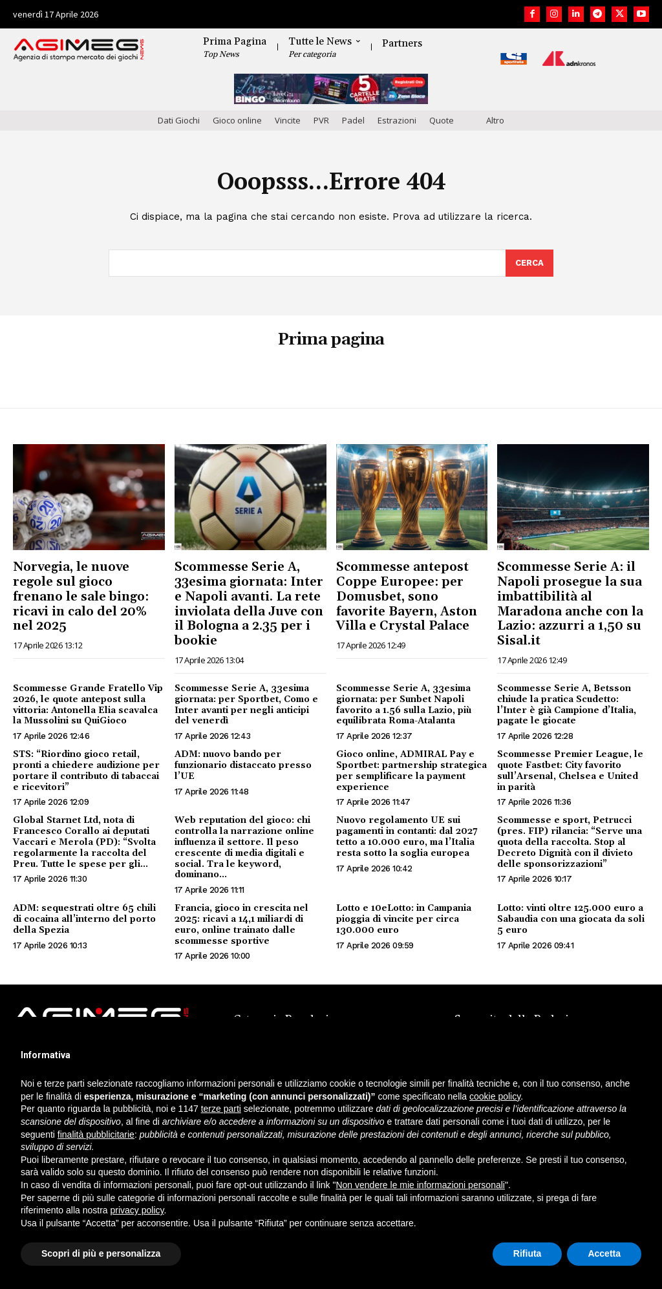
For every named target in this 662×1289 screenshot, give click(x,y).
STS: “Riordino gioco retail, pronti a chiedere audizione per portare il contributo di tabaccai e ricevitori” (86, 771)
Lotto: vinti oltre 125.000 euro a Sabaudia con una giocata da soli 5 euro (571, 919)
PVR (321, 120)
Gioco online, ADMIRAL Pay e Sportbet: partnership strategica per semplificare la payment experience (411, 771)
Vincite (288, 120)
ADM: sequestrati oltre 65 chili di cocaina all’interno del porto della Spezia (84, 919)
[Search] (529, 263)
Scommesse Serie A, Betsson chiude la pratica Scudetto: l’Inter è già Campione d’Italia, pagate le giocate (566, 705)
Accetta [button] (604, 1253)
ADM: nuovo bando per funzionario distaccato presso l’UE (243, 765)
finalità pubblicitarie (96, 1134)
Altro (495, 120)
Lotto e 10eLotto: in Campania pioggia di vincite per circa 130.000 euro (403, 919)
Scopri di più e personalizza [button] (100, 1253)
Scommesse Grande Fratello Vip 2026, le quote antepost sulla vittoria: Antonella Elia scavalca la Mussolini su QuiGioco (88, 705)
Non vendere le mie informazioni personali (420, 1185)
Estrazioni (397, 120)
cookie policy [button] (494, 1096)
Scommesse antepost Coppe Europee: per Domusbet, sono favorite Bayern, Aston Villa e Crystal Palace (406, 596)
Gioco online (237, 120)
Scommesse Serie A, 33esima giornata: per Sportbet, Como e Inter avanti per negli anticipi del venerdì (246, 705)
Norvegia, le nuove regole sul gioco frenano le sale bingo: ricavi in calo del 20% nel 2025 (81, 596)
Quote (441, 120)
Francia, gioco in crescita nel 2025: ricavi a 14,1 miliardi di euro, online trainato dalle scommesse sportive (241, 924)
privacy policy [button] (137, 1210)
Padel (353, 120)
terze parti (221, 1108)
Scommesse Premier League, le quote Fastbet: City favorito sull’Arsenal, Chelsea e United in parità (570, 771)
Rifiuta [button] (527, 1253)
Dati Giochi (179, 120)
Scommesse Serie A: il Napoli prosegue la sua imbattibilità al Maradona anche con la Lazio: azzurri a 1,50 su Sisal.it (570, 603)
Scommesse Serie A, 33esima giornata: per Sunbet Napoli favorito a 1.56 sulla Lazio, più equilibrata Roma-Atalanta (403, 705)
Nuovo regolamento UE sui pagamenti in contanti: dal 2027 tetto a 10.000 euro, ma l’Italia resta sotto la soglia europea (407, 837)
